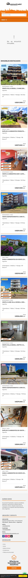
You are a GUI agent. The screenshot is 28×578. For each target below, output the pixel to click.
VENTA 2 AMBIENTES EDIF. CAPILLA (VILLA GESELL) (14, 174)
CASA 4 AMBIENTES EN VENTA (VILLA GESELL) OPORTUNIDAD (14, 473)
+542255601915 (6, 526)
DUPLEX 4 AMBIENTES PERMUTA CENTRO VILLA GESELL (14, 131)
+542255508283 (6, 529)
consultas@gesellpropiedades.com (10, 533)
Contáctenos (6, 550)
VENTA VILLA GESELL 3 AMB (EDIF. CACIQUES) (14, 88)
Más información (7, 576)
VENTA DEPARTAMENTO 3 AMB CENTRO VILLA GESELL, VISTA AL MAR (14, 387)
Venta (4, 546)
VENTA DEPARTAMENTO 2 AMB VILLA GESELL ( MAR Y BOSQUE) (14, 217)
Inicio (4, 544)
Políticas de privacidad (8, 552)
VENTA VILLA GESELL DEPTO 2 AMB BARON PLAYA (14, 345)
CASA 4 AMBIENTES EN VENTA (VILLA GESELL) (14, 259)
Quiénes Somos (6, 548)
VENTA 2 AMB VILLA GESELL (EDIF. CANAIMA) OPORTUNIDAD (14, 302)
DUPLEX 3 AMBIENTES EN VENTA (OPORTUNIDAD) (14, 430)
